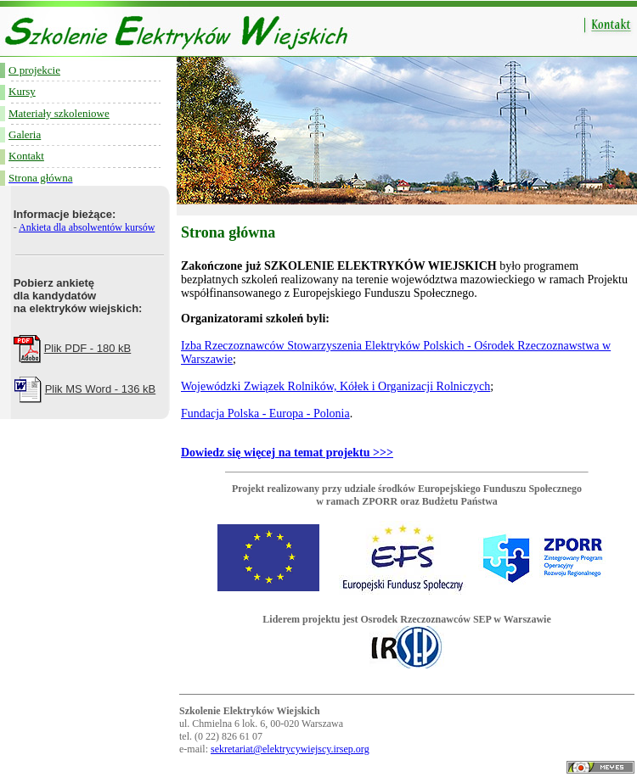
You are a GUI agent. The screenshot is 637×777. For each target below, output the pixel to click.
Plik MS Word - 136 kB (100, 389)
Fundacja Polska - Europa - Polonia (265, 413)
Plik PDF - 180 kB (88, 348)
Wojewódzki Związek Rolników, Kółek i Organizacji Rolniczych (335, 386)
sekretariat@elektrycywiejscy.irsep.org (290, 749)
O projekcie (34, 70)
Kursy (22, 91)
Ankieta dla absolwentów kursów (87, 227)
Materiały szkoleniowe (59, 113)
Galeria (24, 134)
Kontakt (26, 155)
